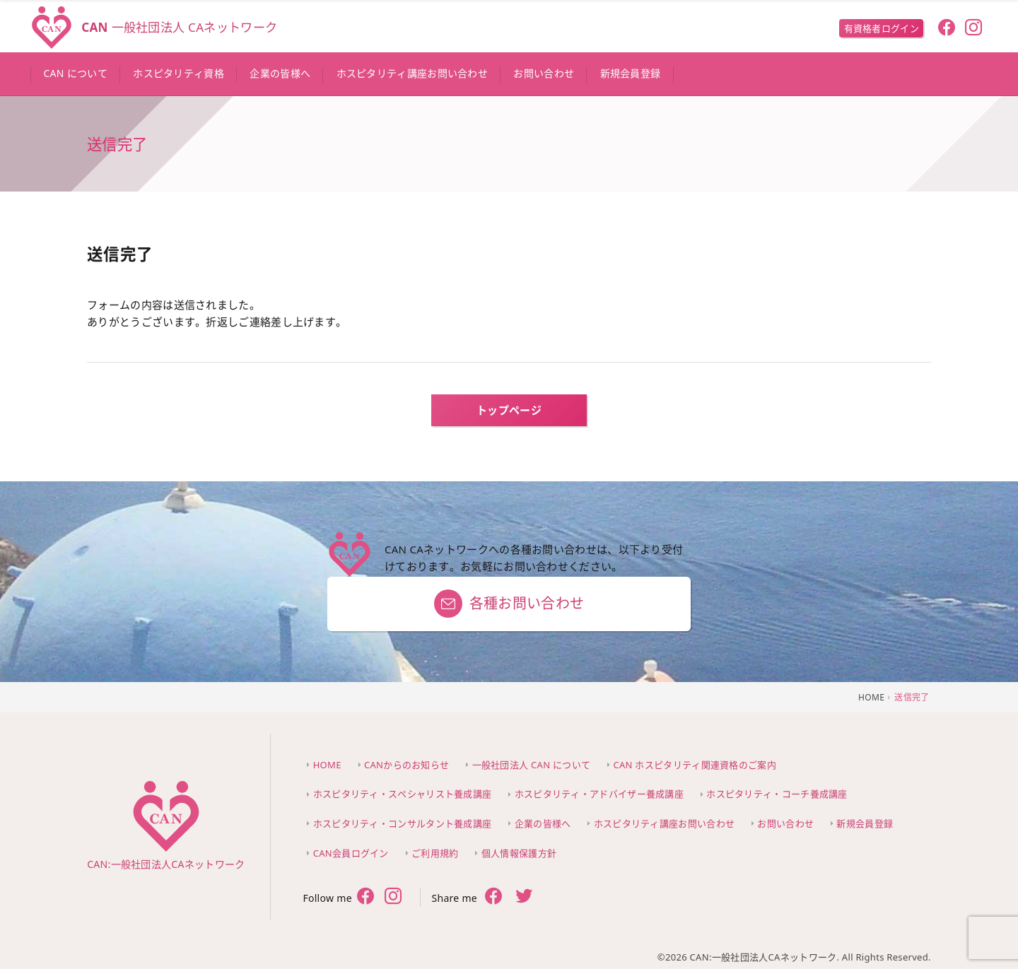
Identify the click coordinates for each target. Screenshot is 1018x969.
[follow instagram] (974, 29)
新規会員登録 (864, 823)
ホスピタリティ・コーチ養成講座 (777, 793)
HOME (327, 764)
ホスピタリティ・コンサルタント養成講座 (402, 823)
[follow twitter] (393, 898)
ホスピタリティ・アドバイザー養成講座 (599, 793)
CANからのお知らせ (406, 764)
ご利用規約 (435, 853)
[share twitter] (524, 898)
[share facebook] (494, 897)
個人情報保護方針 (518, 853)
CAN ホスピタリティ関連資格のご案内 (695, 764)
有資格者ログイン (881, 28)
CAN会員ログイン (351, 853)
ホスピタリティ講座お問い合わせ (664, 823)
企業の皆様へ (543, 823)
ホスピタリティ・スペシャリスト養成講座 (402, 793)
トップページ (509, 410)
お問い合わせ (785, 823)
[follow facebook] (946, 29)
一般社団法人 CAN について (531, 764)
